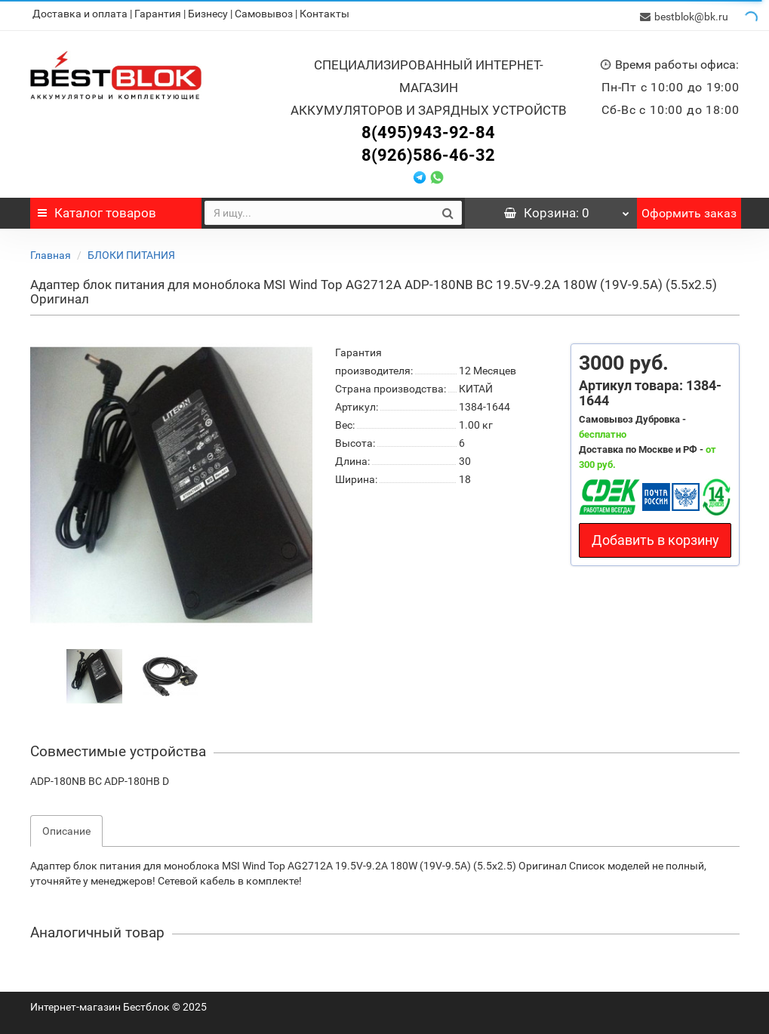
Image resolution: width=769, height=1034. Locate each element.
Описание (66, 828)
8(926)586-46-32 (428, 152)
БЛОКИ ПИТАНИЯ (131, 252)
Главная (50, 252)
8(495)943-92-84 (428, 129)
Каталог (97, 209)
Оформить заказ (689, 210)
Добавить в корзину (655, 537)
